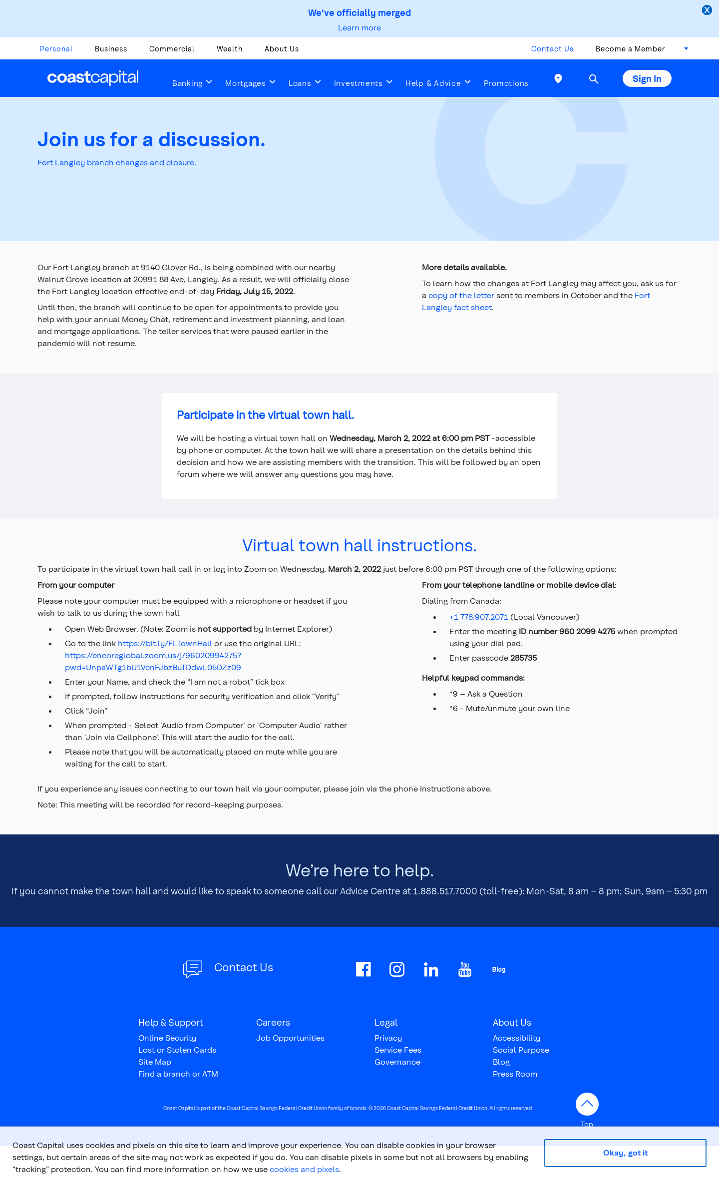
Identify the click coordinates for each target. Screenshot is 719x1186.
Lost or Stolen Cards (177, 1049)
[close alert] (708, 11)
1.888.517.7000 (445, 890)
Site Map (154, 1061)
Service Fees (397, 1049)
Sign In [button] (647, 78)
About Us (282, 48)
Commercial (172, 48)
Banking (187, 82)
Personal (56, 48)
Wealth (230, 48)
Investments (358, 82)
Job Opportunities (290, 1037)
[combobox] (683, 51)
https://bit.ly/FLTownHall (165, 643)
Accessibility (516, 1037)
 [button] (593, 78)
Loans (300, 82)
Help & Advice (433, 82)
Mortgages (245, 82)
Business (111, 48)
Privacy (388, 1037)
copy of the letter (461, 295)
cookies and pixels (304, 1169)
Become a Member (630, 48)
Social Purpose (521, 1049)
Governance (397, 1061)
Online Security (167, 1037)
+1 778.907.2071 (478, 616)
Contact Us (552, 48)
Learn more (359, 27)
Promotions (506, 82)
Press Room (515, 1073)
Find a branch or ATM (178, 1073)
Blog (501, 1061)
